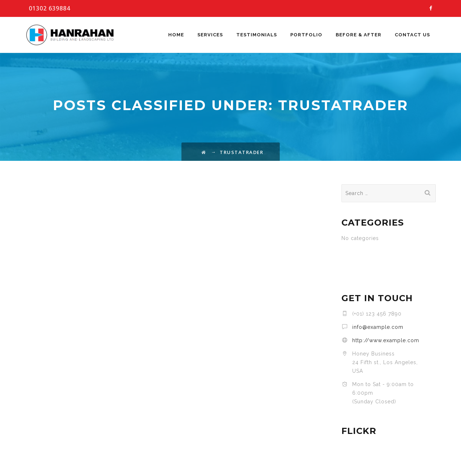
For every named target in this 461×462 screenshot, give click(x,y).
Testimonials (256, 34)
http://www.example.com (385, 340)
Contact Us (412, 34)
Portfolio (306, 34)
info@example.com (377, 327)
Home (176, 34)
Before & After (358, 34)
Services (210, 34)
